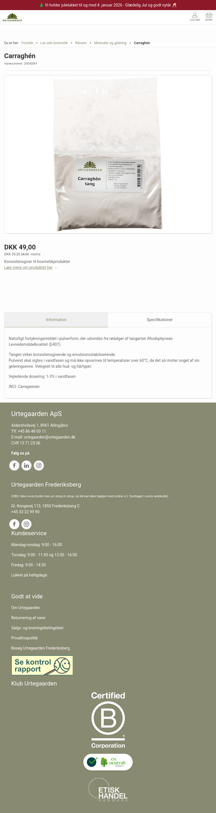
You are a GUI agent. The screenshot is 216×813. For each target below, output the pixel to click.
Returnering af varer (28, 618)
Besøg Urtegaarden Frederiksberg (40, 648)
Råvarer (81, 43)
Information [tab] (56, 319)
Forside (27, 43)
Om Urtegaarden (25, 607)
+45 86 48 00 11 (32, 431)
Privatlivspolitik (24, 638)
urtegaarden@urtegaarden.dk (49, 437)
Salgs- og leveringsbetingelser (37, 628)
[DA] (12, 17)
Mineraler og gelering (110, 43)
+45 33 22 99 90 (25, 512)
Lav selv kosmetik (54, 43)
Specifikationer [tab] (160, 319)
